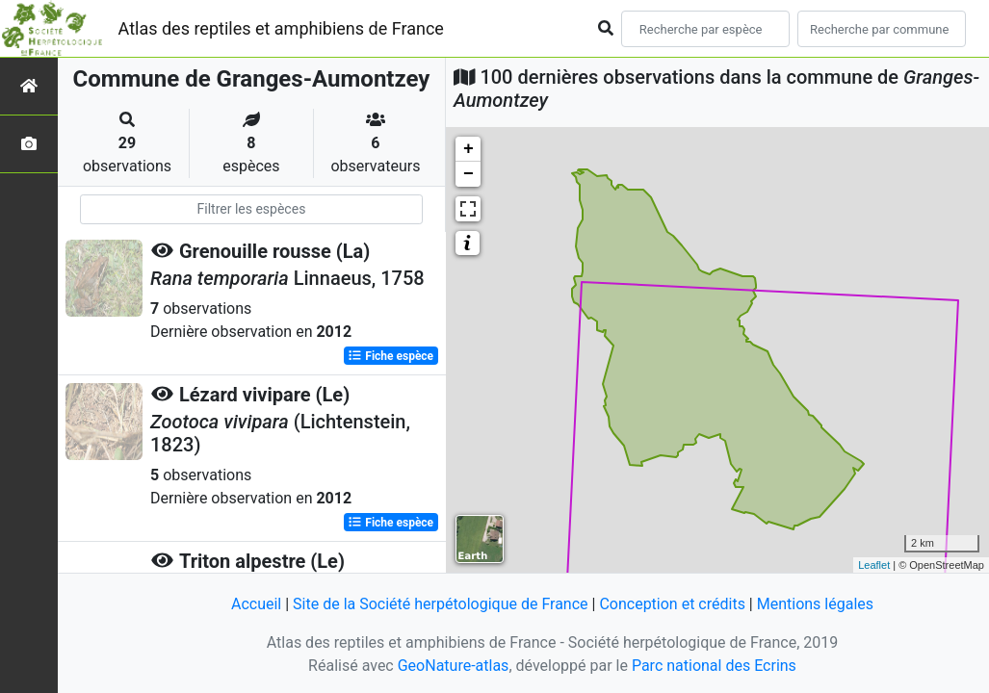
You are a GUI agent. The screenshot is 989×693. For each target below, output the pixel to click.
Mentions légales (815, 604)
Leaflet (874, 565)
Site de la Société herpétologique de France (440, 604)
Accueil (256, 604)
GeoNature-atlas (453, 665)
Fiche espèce (390, 356)
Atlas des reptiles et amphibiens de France (281, 28)
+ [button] (468, 149)
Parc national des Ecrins (714, 665)
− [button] (468, 174)
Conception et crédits (672, 604)
